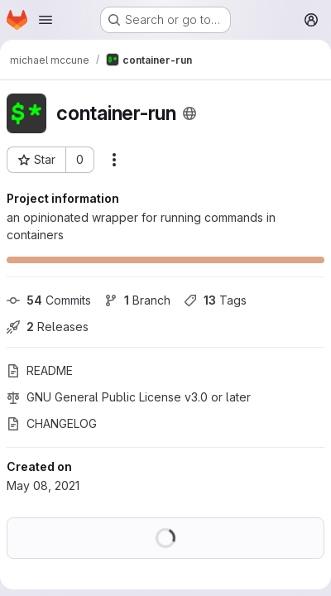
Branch (137, 300)
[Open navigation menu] (45, 20)
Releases (48, 327)
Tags (215, 300)
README (40, 370)
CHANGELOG (52, 423)
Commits (49, 300)
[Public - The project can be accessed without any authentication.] (189, 113)
